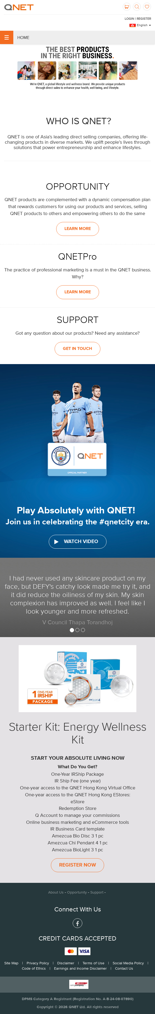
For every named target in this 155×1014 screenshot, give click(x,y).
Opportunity (77, 892)
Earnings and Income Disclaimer (80, 968)
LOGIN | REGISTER (138, 19)
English (144, 25)
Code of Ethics (34, 968)
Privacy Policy (38, 963)
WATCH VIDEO (76, 542)
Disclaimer (65, 963)
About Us (56, 892)
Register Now (77, 865)
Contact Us (124, 968)
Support (96, 892)
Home (14, 37)
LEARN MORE (77, 229)
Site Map (11, 963)
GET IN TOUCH (77, 349)
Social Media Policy (128, 963)
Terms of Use (93, 963)
